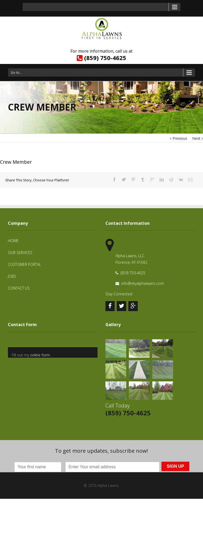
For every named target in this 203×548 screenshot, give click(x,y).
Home (170, 107)
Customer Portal (24, 264)
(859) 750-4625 (105, 58)
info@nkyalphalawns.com (142, 283)
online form (40, 354)
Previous (179, 138)
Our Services (20, 252)
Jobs (12, 276)
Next (196, 138)
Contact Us (19, 288)
